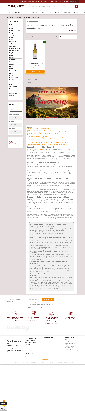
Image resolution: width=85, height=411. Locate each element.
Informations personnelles (50, 340)
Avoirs (45, 344)
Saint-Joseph (13, 86)
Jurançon (12, 64)
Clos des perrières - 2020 (35, 63)
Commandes (47, 342)
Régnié (11, 84)
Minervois (12, 73)
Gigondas (12, 59)
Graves (11, 62)
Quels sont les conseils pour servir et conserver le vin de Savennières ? (47, 142)
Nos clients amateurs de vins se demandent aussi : (41, 135)
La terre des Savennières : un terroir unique (39, 130)
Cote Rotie (12, 46)
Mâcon (11, 66)
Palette (11, 75)
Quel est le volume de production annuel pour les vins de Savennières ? (47, 141)
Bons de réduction (48, 347)
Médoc (11, 68)
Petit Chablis (13, 80)
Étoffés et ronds (35, 73)
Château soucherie (35, 65)
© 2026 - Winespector (42, 359)
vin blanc (42, 149)
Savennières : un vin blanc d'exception (38, 128)
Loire (57, 24)
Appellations (13, 22)
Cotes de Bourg (14, 50)
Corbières (12, 44)
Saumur (11, 91)
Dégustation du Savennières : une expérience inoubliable (43, 133)
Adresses (46, 345)
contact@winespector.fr (71, 351)
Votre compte (48, 338)
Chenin (54, 155)
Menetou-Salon (14, 71)
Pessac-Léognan (14, 77)
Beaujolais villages (14, 30)
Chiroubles (12, 41)
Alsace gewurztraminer (14, 25)
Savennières (13, 93)
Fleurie (11, 55)
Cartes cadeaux (17, 143)
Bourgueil (12, 33)
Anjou (11, 28)
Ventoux (11, 95)
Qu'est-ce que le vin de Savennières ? (38, 136)
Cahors (11, 37)
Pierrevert (12, 82)
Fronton (11, 57)
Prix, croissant (68, 37)
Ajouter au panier (35, 71)
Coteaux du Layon (14, 48)
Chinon (11, 39)
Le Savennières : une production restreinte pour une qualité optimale (46, 132)
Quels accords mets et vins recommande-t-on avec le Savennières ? (46, 144)
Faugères (12, 53)
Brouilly (11, 35)
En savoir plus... (72, 30)
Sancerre (12, 89)
